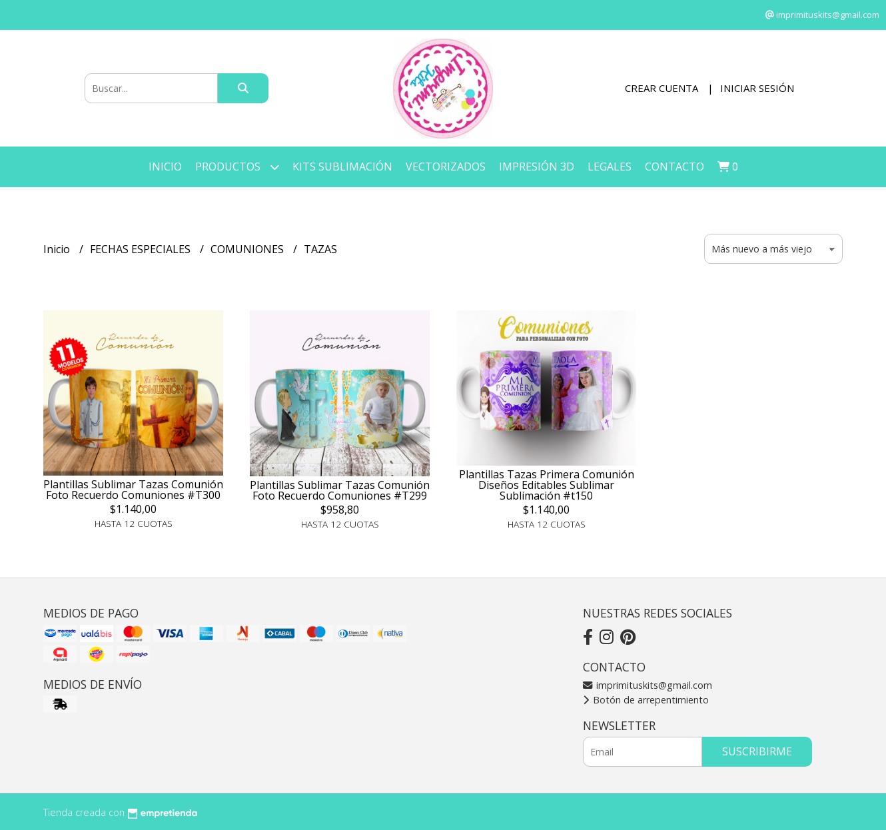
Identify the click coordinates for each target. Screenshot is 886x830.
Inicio (165, 166)
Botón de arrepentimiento (646, 699)
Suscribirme (757, 751)
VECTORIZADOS (446, 166)
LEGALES (610, 166)
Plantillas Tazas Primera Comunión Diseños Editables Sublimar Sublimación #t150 (546, 485)
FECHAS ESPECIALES (141, 249)
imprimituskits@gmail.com (647, 685)
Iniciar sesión (757, 88)
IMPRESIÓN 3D (536, 166)
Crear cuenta (661, 88)
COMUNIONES (248, 249)
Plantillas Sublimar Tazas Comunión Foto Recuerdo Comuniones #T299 (340, 490)
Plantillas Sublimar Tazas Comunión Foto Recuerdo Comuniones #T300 (133, 489)
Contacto (674, 166)
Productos (237, 167)
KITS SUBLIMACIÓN (342, 166)
